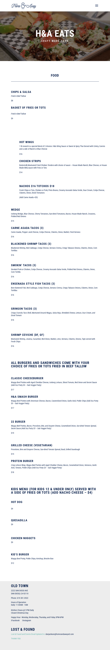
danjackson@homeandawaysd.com (60, 634)
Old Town (19, 586)
